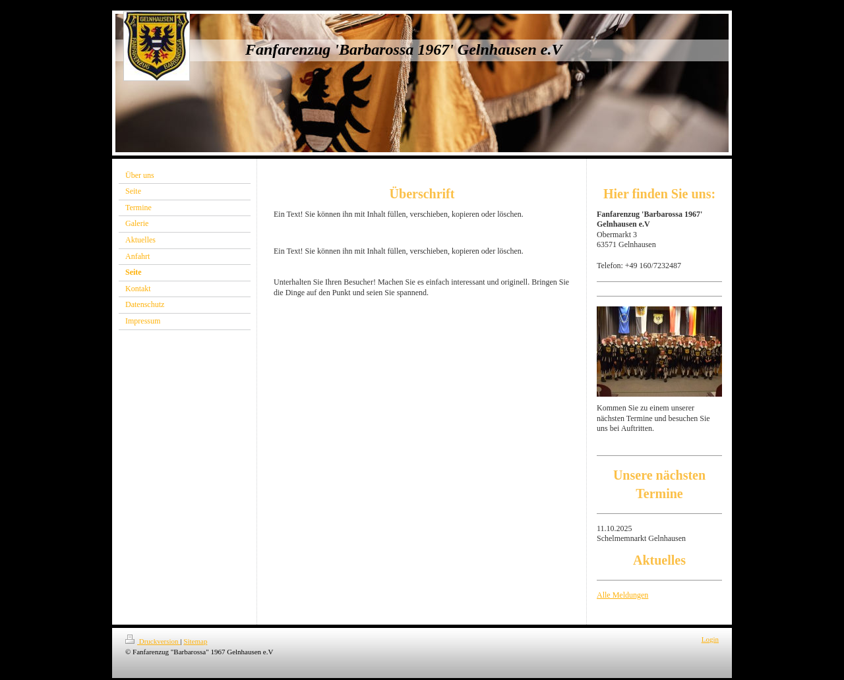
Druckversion (152, 641)
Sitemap (195, 641)
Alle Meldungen (622, 595)
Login (710, 639)
